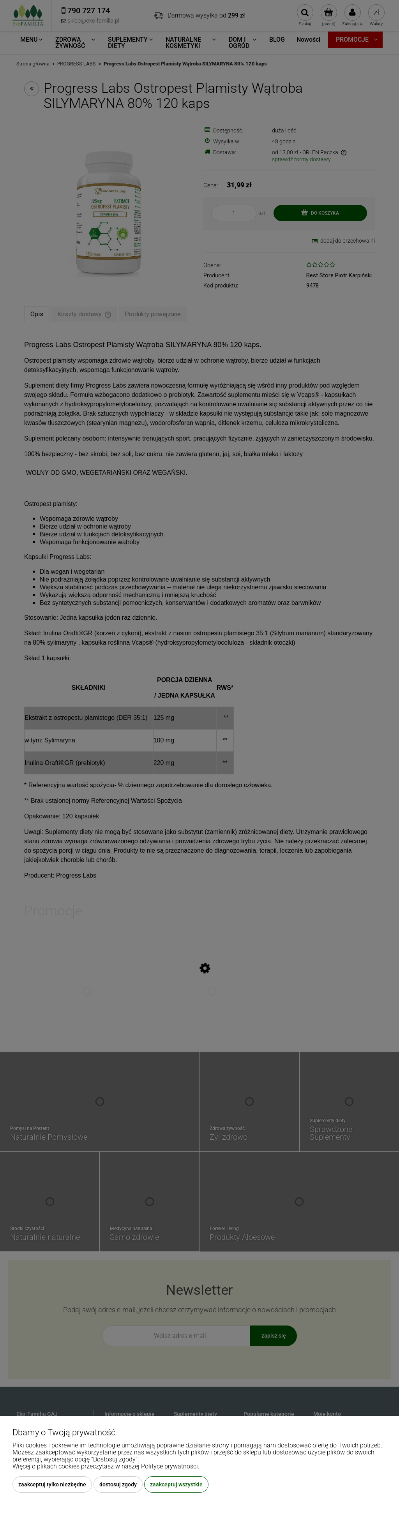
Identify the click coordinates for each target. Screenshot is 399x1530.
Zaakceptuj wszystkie (176, 1484)
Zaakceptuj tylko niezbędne (52, 1484)
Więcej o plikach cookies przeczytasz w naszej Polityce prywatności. (106, 1466)
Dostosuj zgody (118, 1484)
